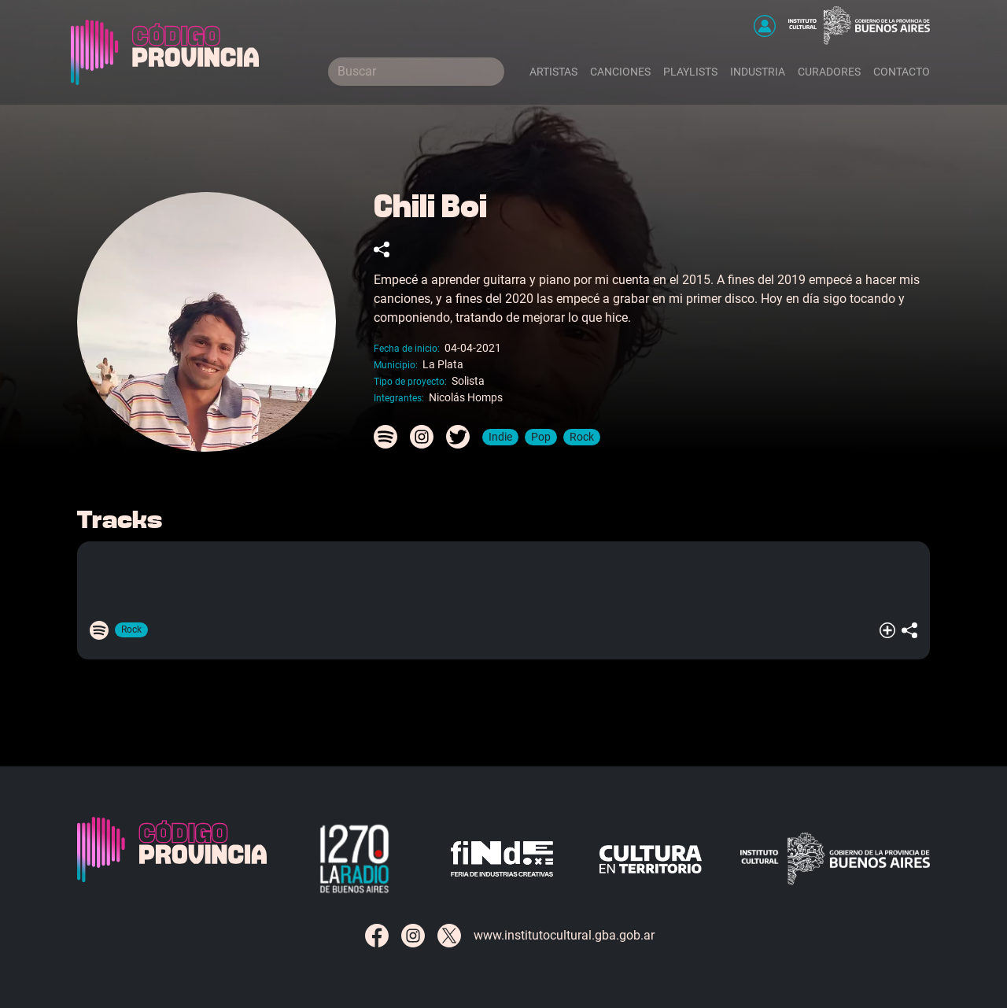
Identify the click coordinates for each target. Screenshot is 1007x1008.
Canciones (620, 72)
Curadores (829, 72)
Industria (757, 72)
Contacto (901, 72)
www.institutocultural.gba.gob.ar (564, 935)
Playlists (690, 72)
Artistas (553, 72)
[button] (764, 26)
